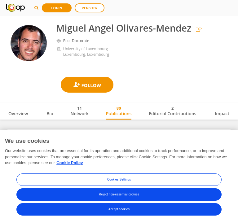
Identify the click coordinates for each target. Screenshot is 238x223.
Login (56, 8)
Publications (119, 110)
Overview (18, 113)
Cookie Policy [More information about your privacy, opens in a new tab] (69, 163)
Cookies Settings (119, 180)
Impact (222, 113)
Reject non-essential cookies (119, 195)
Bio (49, 113)
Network (79, 110)
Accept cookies (119, 210)
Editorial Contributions (172, 110)
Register (90, 8)
